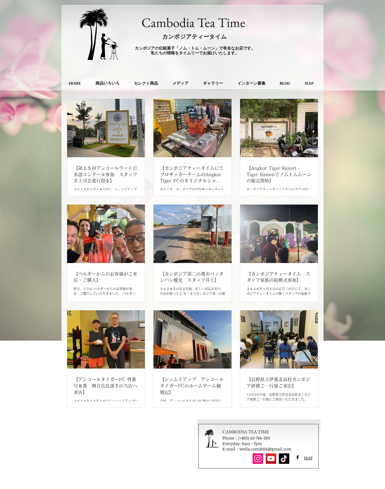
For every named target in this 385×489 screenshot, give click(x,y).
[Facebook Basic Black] (297, 457)
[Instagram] (258, 458)
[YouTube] (271, 458)
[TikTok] (284, 458)
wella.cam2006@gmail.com (265, 449)
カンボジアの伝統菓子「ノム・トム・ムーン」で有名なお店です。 (195, 48)
